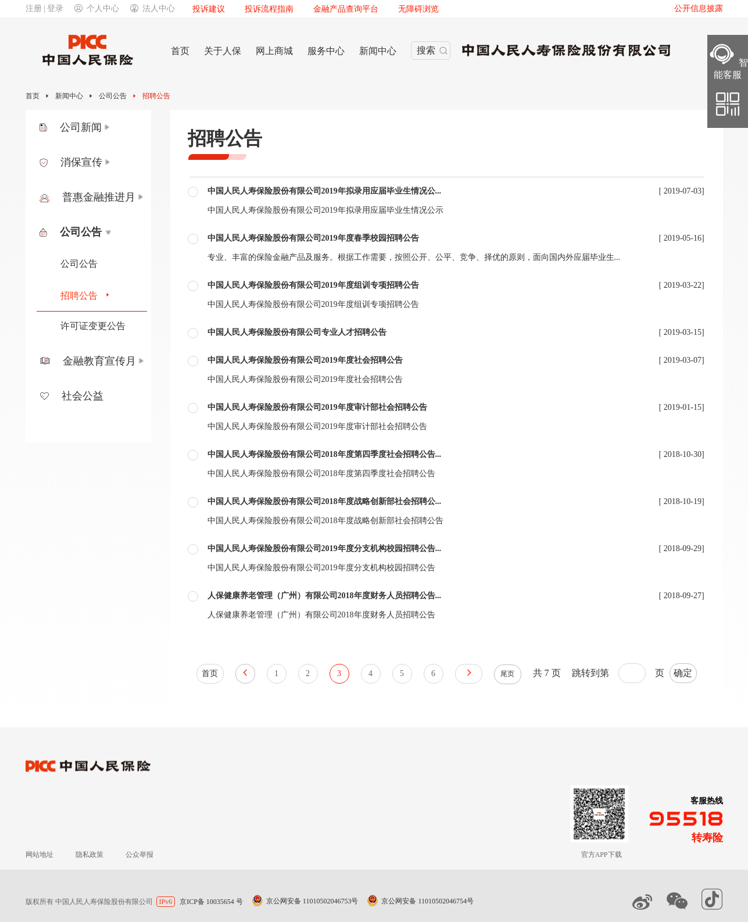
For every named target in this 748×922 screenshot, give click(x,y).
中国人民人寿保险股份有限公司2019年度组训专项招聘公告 (313, 285)
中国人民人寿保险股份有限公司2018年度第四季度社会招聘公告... (324, 454)
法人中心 (152, 8)
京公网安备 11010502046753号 (312, 901)
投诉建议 (208, 9)
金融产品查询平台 (345, 9)
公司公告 (113, 96)
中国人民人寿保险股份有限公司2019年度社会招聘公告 (305, 360)
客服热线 (706, 800)
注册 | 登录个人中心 (73, 8)
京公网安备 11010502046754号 (427, 901)
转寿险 (707, 838)
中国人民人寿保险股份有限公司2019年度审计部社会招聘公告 (317, 407)
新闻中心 (69, 96)
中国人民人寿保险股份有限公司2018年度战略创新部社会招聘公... (324, 501)
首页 (33, 96)
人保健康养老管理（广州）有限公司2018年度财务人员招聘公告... (324, 595)
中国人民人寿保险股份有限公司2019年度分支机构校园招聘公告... (324, 548)
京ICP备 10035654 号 (211, 902)
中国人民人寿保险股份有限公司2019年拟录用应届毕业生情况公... (324, 191)
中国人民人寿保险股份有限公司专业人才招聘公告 (296, 332)
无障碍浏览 (418, 9)
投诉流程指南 (269, 9)
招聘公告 (156, 96)
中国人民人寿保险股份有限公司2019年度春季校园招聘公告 (313, 238)
